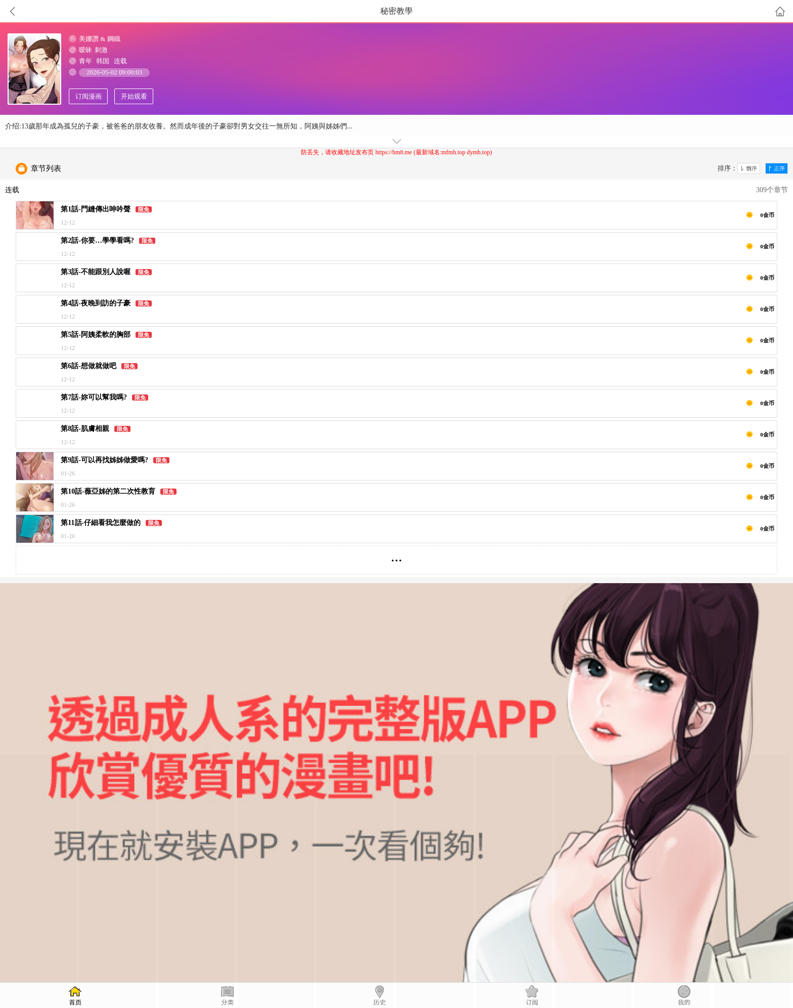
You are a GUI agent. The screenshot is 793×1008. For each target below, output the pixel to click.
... (397, 556)
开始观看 (134, 96)
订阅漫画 (88, 96)
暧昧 (85, 50)
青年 (85, 61)
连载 (120, 61)
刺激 (101, 50)
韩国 (102, 61)
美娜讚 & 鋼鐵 (99, 38)
